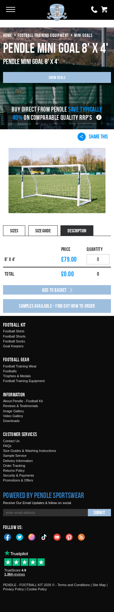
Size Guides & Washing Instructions (29, 451)
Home (7, 35)
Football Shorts (14, 336)
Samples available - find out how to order (57, 306)
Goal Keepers (13, 346)
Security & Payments (18, 475)
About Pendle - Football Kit (23, 401)
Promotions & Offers (18, 480)
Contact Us (11, 441)
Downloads (11, 421)
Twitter (19, 536)
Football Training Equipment (24, 381)
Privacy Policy (13, 589)
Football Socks (14, 341)
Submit (99, 512)
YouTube (57, 536)
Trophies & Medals (17, 376)
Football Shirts (13, 331)
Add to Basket (54, 290)
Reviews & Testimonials (20, 406)
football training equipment (43, 35)
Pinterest (69, 536)
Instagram (31, 536)
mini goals (83, 35)
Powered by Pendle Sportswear (43, 495)
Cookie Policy (36, 589)
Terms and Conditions (73, 585)
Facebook (7, 536)
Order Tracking (14, 465)
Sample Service (14, 455)
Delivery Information (18, 461)
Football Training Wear (19, 366)
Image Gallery (13, 411)
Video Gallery (13, 416)
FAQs (7, 446)
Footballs (10, 371)
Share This (93, 136)
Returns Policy (14, 470)
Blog (81, 536)
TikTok (44, 537)
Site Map (98, 585)
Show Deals (57, 77)
